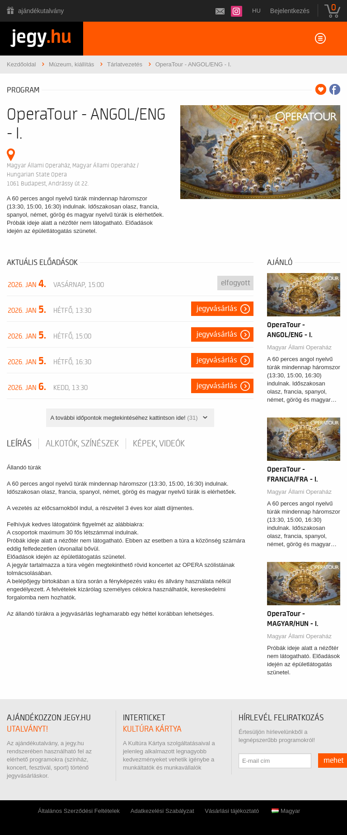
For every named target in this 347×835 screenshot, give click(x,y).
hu (256, 10)
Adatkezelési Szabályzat (162, 810)
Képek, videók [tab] (159, 444)
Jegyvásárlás (217, 309)
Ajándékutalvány (41, 10)
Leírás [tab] (19, 444)
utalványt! (27, 729)
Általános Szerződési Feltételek (79, 810)
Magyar (286, 810)
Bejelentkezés (289, 10)
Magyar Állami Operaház (299, 347)
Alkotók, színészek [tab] (82, 444)
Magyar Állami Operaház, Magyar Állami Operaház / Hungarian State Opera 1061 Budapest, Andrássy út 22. (73, 174)
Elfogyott (235, 283)
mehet (334, 760)
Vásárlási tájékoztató (232, 810)
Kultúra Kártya (152, 729)
